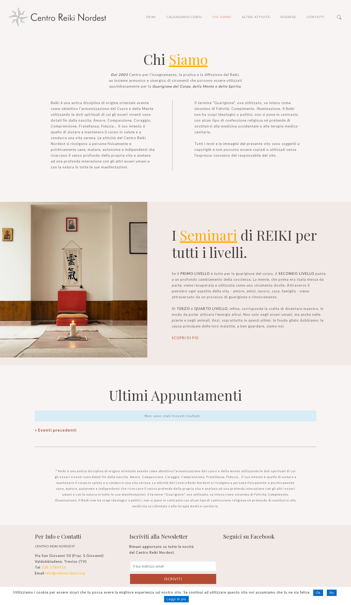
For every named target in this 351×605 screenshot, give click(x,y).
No (331, 593)
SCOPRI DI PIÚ (185, 338)
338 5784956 (53, 567)
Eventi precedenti (56, 430)
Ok (318, 593)
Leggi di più (176, 599)
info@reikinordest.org (65, 573)
